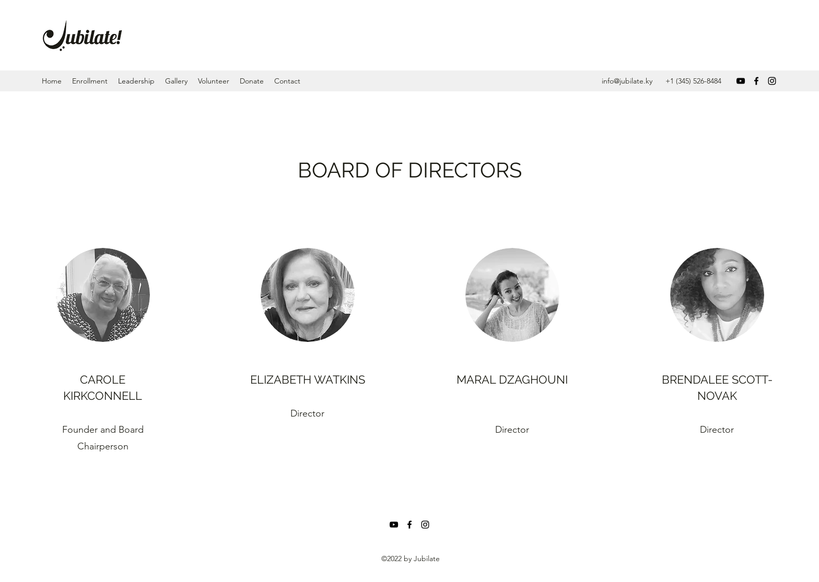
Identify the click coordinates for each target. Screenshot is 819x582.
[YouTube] (740, 81)
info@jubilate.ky (627, 81)
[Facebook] (756, 81)
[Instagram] (772, 81)
